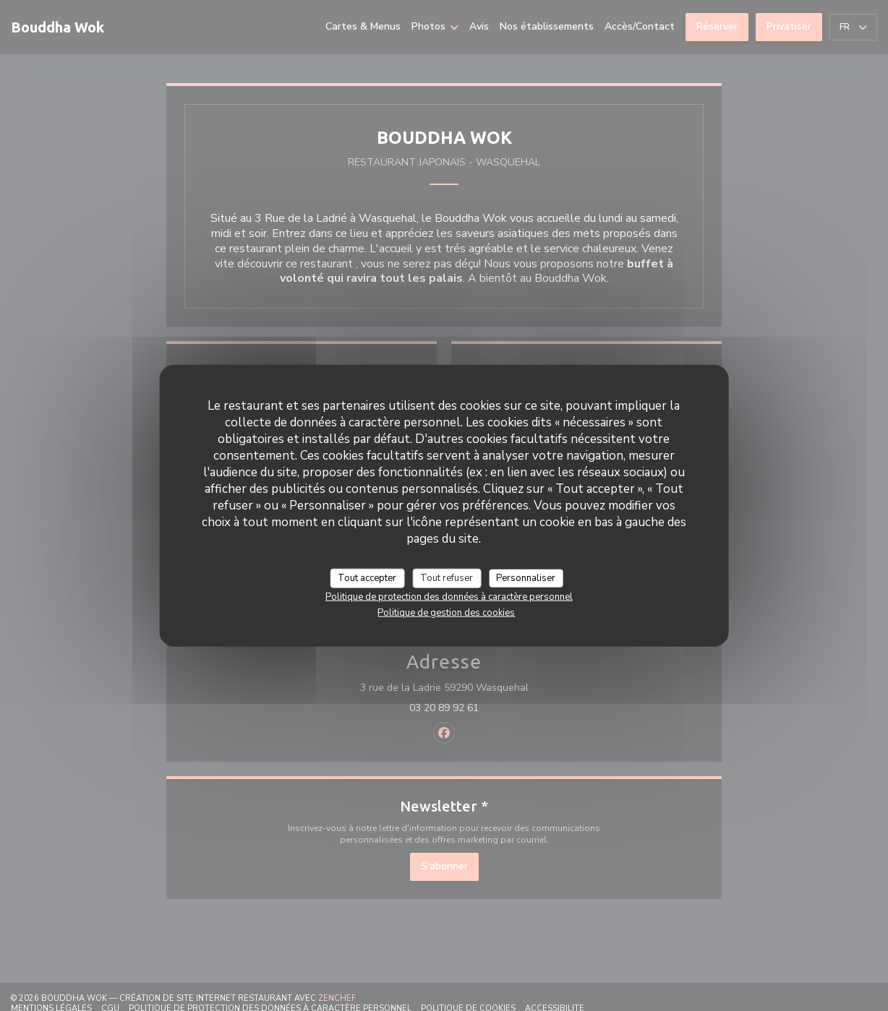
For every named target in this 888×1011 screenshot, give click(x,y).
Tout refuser (446, 577)
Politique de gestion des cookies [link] (446, 612)
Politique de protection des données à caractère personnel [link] (449, 596)
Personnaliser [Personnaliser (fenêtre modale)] (525, 577)
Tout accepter (367, 577)
